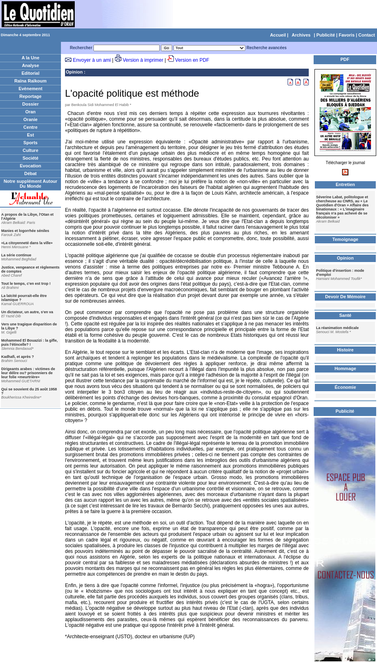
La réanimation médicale (337, 328)
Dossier (30, 104)
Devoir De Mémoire (345, 296)
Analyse (30, 65)
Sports (31, 142)
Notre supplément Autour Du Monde (30, 183)
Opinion (74, 71)
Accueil (278, 34)
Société (30, 158)
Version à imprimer (143, 60)
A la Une (30, 57)
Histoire (345, 349)
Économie (345, 387)
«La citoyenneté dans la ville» (27, 243)
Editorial (30, 73)
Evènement (31, 88)
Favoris (347, 34)
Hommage (345, 368)
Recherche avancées (267, 48)
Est (30, 134)
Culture (31, 150)
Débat (30, 173)
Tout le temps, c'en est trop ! (26, 284)
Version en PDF (192, 60)
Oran (30, 111)
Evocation (30, 165)
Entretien (345, 184)
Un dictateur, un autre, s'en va (27, 312)
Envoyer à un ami (91, 60)
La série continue (16, 255)
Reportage (30, 96)
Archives (301, 34)
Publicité (325, 34)
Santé (345, 315)
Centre (31, 127)
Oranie (31, 119)
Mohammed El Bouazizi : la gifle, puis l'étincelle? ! (29, 342)
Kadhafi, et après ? (17, 357)
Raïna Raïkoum (30, 80)
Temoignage (345, 239)
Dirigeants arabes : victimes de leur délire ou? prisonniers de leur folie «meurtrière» (28, 373)
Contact (366, 34)
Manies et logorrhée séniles (25, 231)
